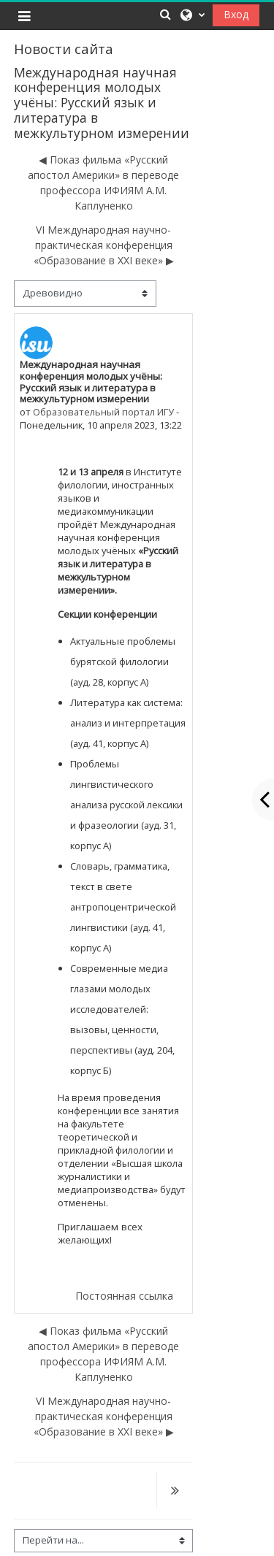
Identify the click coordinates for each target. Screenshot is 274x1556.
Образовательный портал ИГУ (103, 411)
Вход (236, 14)
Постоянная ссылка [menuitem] (124, 1296)
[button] (165, 14)
